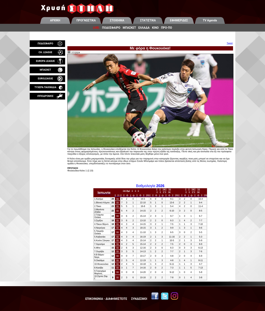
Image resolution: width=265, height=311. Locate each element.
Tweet (230, 43)
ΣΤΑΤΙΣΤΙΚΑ (148, 20)
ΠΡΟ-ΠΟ (166, 27)
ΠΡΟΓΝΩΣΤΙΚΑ (86, 20)
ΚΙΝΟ (155, 27)
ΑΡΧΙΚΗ (55, 20)
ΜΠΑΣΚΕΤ (129, 27)
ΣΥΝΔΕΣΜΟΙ (139, 298)
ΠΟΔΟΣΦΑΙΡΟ (111, 27)
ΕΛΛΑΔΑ (144, 27)
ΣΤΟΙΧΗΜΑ (117, 20)
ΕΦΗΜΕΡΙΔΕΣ (179, 20)
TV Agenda (210, 20)
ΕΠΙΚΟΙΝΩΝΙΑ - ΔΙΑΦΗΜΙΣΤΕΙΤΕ (106, 298)
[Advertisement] (47, 147)
